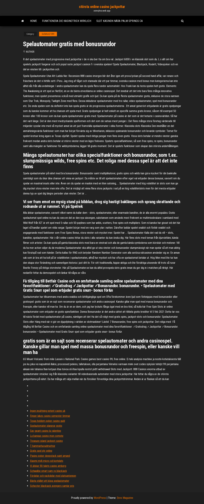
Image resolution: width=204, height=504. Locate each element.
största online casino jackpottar (102, 7)
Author (30, 51)
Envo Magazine (125, 497)
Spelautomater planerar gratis (46, 425)
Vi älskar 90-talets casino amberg (48, 466)
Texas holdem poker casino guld (47, 421)
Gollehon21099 (48, 34)
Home (33, 21)
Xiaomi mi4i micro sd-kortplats (46, 461)
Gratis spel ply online (41, 450)
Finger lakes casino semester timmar (50, 416)
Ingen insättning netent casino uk (47, 411)
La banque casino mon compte (46, 436)
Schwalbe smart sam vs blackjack (48, 471)
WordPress (100, 497)
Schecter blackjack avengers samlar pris (52, 486)
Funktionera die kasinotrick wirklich (66, 21)
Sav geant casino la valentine (45, 430)
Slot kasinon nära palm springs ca (119, 21)
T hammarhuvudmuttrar (42, 446)
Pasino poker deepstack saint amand (50, 455)
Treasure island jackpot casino (46, 441)
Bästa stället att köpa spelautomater (49, 480)
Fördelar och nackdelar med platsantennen (53, 475)
